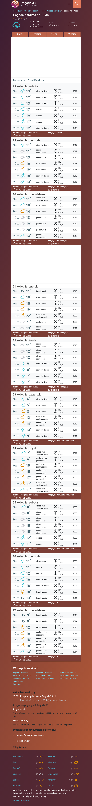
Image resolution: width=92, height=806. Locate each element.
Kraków (51, 756)
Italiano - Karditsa (43, 675)
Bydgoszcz (53, 774)
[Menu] (69, 4)
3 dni (20, 33)
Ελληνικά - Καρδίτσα (22, 675)
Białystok (17, 785)
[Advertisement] (46, 59)
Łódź (15, 762)
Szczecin (17, 774)
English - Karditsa (20, 672)
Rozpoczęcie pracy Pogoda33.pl (38, 696)
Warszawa (18, 756)
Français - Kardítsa (68, 672)
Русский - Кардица (68, 678)
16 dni (54, 33)
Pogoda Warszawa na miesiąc (30, 735)
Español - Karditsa (21, 678)
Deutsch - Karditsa (44, 672)
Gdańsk (51, 768)
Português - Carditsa (45, 678)
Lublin (16, 780)
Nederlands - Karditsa (69, 675)
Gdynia (51, 785)
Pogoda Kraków (23, 741)
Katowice (52, 780)
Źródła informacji (21, 800)
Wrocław (52, 762)
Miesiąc (72, 33)
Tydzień (37, 33)
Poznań (16, 768)
